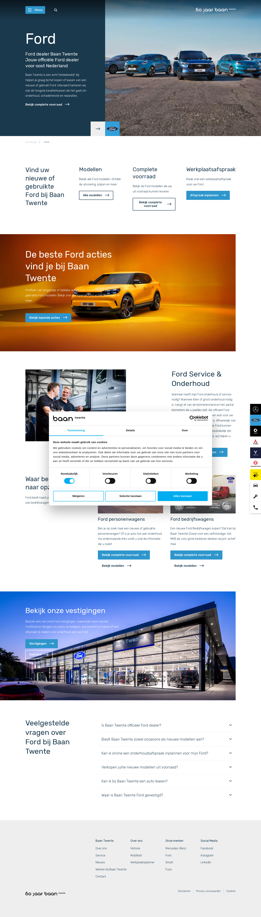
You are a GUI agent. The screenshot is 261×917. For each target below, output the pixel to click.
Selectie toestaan (130, 495)
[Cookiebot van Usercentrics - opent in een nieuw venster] (192, 418)
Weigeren (78, 495)
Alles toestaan (182, 495)
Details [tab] (130, 430)
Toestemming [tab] (76, 430)
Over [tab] (185, 430)
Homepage (31, 142)
